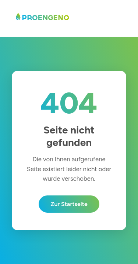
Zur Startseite (69, 204)
